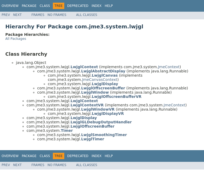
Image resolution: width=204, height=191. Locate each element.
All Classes (86, 15)
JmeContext (169, 67)
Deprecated (77, 6)
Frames (37, 15)
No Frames (57, 15)
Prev (6, 15)
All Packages (15, 39)
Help (109, 6)
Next (17, 15)
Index (97, 6)
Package (29, 6)
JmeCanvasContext (99, 79)
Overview (10, 6)
